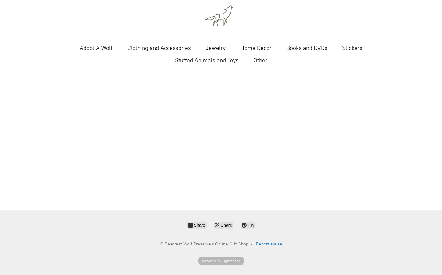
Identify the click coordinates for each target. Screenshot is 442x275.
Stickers (352, 48)
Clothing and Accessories (159, 48)
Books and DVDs (306, 48)
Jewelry (216, 48)
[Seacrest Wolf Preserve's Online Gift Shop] (221, 16)
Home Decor (256, 48)
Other (260, 60)
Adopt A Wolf (96, 48)
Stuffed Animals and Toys (207, 60)
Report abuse (269, 244)
